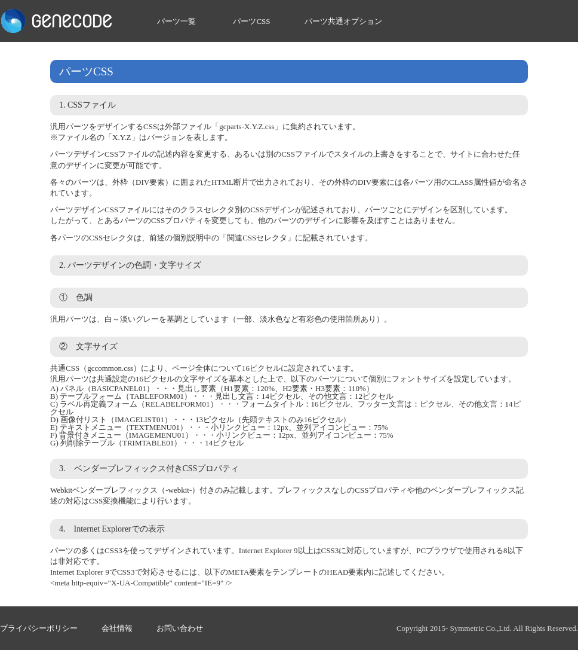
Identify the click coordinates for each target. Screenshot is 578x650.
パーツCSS (251, 21)
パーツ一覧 (176, 21)
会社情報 (117, 628)
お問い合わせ (179, 628)
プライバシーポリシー (39, 628)
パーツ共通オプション (343, 21)
